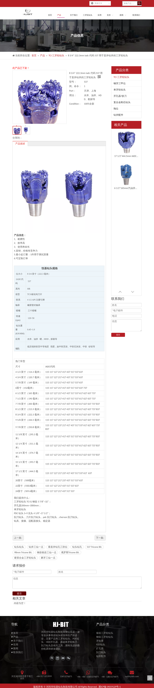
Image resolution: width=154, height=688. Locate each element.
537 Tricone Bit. (94, 546)
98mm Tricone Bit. (23, 552)
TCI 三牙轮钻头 (121, 77)
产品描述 (20, 143)
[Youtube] (63, 658)
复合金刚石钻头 (122, 102)
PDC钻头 (100, 644)
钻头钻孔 (77, 546)
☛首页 (14, 633)
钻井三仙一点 (36, 546)
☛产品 (14, 636)
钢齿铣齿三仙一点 (46, 552)
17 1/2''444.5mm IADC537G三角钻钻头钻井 (126, 156)
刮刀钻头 (101, 652)
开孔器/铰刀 (120, 96)
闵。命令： (75, 86)
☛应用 (14, 644)
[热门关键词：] (139, 3)
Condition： (75, 103)
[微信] (68, 658)
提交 (118, 335)
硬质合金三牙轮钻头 (25, 557)
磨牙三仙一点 (48, 557)
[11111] (60, 624)
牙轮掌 (99, 640)
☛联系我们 (17, 652)
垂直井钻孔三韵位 (57, 546)
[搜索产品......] (129, 3)
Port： (72, 90)
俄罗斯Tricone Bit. (70, 552)
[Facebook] (52, 658)
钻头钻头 (19, 546)
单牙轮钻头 (120, 89)
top (149, 677)
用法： (72, 95)
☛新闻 (14, 648)
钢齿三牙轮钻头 (104, 636)
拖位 (116, 108)
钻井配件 (118, 114)
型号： (72, 81)
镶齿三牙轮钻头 (104, 633)
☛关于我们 (17, 640)
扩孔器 (99, 648)
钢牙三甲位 (120, 83)
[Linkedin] (57, 658)
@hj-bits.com (133, 676)
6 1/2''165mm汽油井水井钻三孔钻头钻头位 (126, 188)
